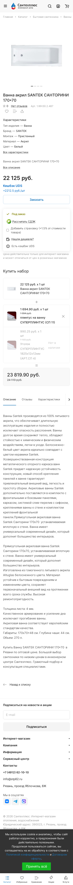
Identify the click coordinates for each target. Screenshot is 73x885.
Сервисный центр (16, 759)
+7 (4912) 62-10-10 (16, 772)
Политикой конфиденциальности (27, 854)
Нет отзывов (19, 106)
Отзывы (27, 399)
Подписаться (36, 727)
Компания (10, 745)
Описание (9, 399)
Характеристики (49, 399)
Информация (12, 752)
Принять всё (36, 866)
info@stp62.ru (12, 779)
